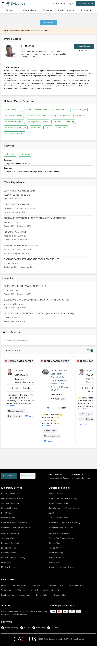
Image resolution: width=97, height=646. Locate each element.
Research (61, 127)
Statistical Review (9, 508)
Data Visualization (37, 115)
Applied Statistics (14, 121)
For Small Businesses (10, 493)
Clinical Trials (49, 431)
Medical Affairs (55, 547)
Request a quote (37, 30)
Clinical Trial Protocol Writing (61, 538)
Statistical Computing (64, 121)
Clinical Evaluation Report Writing (16, 527)
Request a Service (85, 3)
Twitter (25, 627)
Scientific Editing (8, 552)
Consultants (48, 10)
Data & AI (25, 154)
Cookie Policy (60, 595)
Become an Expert (27, 476)
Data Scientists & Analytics (13, 498)
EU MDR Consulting (10, 533)
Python (36, 127)
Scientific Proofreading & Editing (62, 498)
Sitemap (21, 590)
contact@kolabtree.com (81, 478)
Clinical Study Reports (58, 517)
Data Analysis (79, 109)
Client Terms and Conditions (43, 590)
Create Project (84, 46)
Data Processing (14, 115)
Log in (71, 3)
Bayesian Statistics (39, 121)
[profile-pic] (9, 372)
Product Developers (67, 10)
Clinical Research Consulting (14, 522)
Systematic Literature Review (61, 567)
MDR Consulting (55, 552)
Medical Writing (8, 517)
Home (4, 585)
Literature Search (8, 547)
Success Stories (19, 585)
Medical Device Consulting (13, 557)
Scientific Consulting (10, 503)
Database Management (35, 109)
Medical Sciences (56, 557)
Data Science (59, 109)
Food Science (7, 512)
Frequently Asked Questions (59, 478)
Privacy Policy (42, 595)
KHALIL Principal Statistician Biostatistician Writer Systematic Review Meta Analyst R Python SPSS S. (60, 380)
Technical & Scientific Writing (61, 527)
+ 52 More (82, 424)
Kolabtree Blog (9, 627)
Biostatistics (12, 109)
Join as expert (59, 3)
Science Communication (59, 503)
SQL (48, 127)
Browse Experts (56, 585)
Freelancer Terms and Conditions (15, 595)
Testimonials (6, 590)
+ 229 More (28, 416)
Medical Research (9, 567)
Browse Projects (76, 585)
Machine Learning (15, 411)
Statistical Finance (15, 133)
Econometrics (14, 416)
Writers (9, 10)
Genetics (52, 512)
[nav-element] (88, 350)
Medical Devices (55, 493)
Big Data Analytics (61, 115)
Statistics (81, 115)
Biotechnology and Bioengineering (63, 508)
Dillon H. (19, 370)
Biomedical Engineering (59, 533)
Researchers (87, 10)
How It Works (38, 585)
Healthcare (6, 562)
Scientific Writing (8, 538)
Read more (11, 406)
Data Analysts (29, 10)
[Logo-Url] (15, 3)
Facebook (38, 627)
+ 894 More (47, 441)
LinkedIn (52, 627)
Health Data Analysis (16, 127)
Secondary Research (10, 543)
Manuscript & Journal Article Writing (64, 522)
